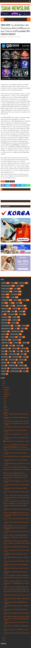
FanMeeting (4, 348)
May (5, 403)
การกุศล (12, 297)
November (6, 390)
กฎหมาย (10, 351)
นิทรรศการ (3, 371)
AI (15, 328)
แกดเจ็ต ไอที (4, 311)
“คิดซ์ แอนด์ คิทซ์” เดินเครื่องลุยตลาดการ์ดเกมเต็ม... (16, 421)
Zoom (2, 354)
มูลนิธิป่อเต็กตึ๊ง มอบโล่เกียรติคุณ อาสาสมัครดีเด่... (16, 541)
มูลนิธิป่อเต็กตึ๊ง (20, 305)
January (6, 412)
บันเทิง (7, 181)
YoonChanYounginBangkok (18, 368)
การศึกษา (3, 297)
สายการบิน (23, 348)
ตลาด (13, 311)
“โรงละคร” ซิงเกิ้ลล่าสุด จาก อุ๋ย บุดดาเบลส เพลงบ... (16, 495)
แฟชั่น (19, 362)
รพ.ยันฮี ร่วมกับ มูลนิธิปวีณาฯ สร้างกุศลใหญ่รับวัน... (16, 501)
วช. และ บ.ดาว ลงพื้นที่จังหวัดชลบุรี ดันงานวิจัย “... (16, 444)
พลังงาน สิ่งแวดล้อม (14, 334)
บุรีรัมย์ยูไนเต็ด (12, 365)
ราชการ (18, 285)
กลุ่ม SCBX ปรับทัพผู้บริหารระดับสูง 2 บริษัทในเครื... (16, 575)
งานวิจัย (20, 311)
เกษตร (17, 302)
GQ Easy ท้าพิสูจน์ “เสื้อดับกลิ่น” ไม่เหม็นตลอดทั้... (15, 475)
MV (2, 314)
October (6, 392)
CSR (11, 305)
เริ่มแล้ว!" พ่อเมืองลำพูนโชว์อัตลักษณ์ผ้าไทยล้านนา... (16, 589)
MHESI (3, 359)
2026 (3, 381)
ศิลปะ (20, 337)
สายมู (12, 362)
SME (25, 351)
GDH (16, 325)
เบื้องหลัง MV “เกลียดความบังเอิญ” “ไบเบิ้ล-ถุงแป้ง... (16, 587)
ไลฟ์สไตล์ (12, 181)
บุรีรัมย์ (10, 345)
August (6, 396)
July (5, 398)
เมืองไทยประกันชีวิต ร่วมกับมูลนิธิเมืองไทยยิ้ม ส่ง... (16, 535)
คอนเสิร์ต (14, 317)
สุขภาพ (22, 328)
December (6, 387)
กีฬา (23, 308)
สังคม (15, 288)
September (7, 394)
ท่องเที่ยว (15, 291)
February (6, 409)
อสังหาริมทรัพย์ (4, 320)
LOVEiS (3, 345)
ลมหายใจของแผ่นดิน (14, 371)
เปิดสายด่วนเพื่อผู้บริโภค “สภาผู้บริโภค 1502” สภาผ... (16, 503)
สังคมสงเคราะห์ (4, 308)
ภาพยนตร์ (18, 345)
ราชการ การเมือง (4, 291)
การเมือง (23, 325)
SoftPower (12, 359)
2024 (3, 385)
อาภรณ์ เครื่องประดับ (5, 325)
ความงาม (13, 322)
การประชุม (14, 348)
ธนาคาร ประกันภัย (12, 354)
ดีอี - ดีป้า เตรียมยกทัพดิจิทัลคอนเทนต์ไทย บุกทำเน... (16, 512)
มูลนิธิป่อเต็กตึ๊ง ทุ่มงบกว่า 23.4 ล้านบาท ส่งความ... (16, 525)
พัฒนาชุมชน (3, 362)
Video (2, 351)
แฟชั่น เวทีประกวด (5, 342)
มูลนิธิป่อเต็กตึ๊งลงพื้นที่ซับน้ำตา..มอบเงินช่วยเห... (15, 447)
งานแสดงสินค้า (4, 317)
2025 (3, 383)
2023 (3, 637)
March (5, 407)
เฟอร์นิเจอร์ (21, 365)
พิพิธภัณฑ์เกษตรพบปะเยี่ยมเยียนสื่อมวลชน (14, 473)
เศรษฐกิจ (3, 294)
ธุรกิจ (24, 300)
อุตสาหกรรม (14, 339)
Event (20, 314)
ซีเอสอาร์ (15, 300)
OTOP (2, 365)
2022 (3, 640)
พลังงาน (18, 351)
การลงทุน (16, 342)
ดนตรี (2, 302)
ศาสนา (22, 354)
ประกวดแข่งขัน (11, 314)
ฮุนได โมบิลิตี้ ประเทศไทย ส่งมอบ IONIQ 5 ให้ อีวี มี (16, 616)
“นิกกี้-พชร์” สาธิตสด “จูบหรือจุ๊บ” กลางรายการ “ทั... (16, 581)
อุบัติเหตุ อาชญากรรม (5, 328)
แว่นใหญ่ (3, 374)
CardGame (4, 368)
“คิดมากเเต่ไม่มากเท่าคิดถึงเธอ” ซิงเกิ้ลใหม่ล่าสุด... (16, 467)
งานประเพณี (3, 331)
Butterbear (15, 357)
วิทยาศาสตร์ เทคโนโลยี (6, 285)
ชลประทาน (21, 359)
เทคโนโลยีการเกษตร (15, 331)
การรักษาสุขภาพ (4, 300)
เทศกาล (3, 337)
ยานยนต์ (3, 305)
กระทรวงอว (12, 337)
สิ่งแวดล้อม (14, 320)
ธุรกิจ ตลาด (21, 283)
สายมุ (24, 371)
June (5, 401)
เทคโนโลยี (15, 308)
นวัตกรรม (3, 334)
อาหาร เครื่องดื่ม (14, 294)
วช (9, 302)
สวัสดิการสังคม (4, 339)
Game (24, 357)
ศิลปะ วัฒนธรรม (4, 357)
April (5, 405)
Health (24, 342)
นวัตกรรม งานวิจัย (5, 288)
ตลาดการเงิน (4, 322)
